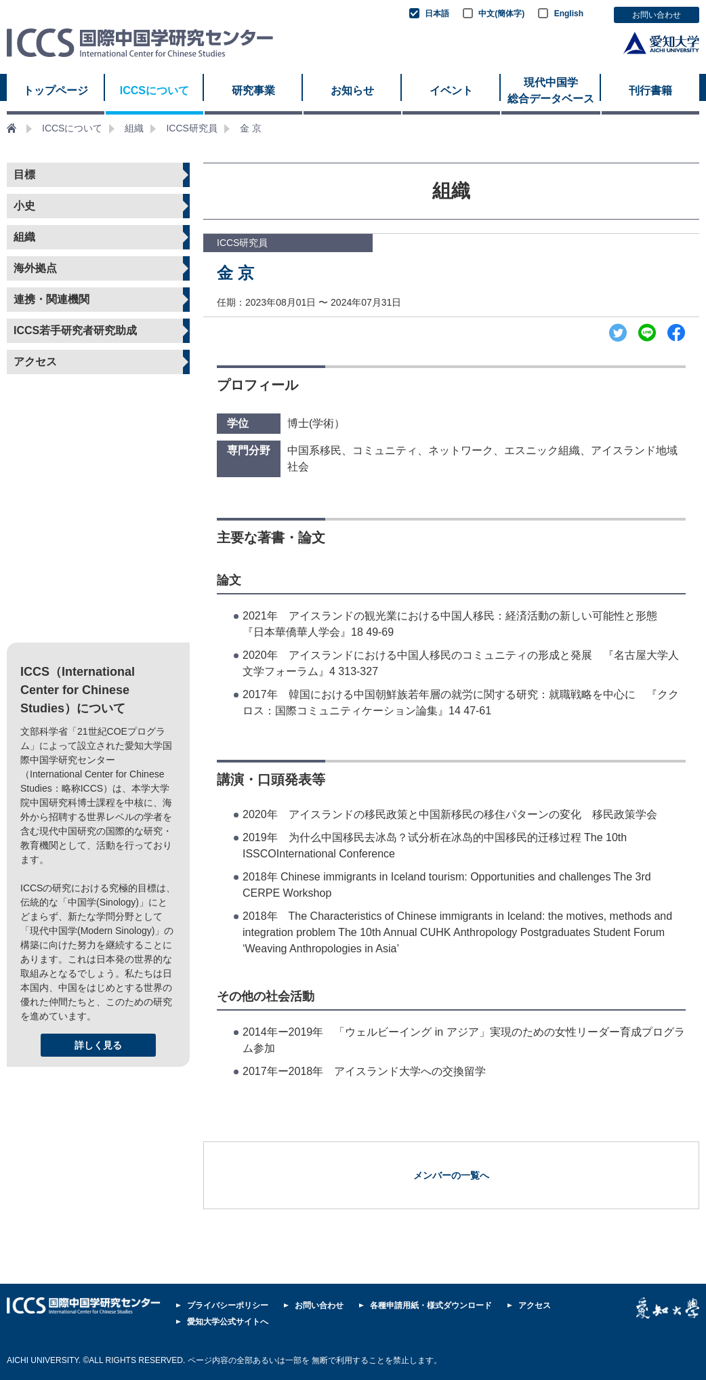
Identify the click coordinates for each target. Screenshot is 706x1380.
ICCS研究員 (191, 128)
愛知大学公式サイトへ (227, 1321)
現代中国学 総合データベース (550, 90)
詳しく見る (98, 1045)
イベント (451, 90)
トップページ (55, 90)
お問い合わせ (656, 15)
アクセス (35, 361)
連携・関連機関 (51, 299)
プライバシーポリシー (227, 1305)
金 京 (251, 128)
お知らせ (352, 90)
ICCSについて (154, 90)
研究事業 (253, 90)
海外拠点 (35, 268)
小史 (24, 205)
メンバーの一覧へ (451, 1175)
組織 (134, 128)
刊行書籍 (650, 90)
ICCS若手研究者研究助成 (75, 330)
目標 (24, 174)
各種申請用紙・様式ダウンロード (431, 1305)
